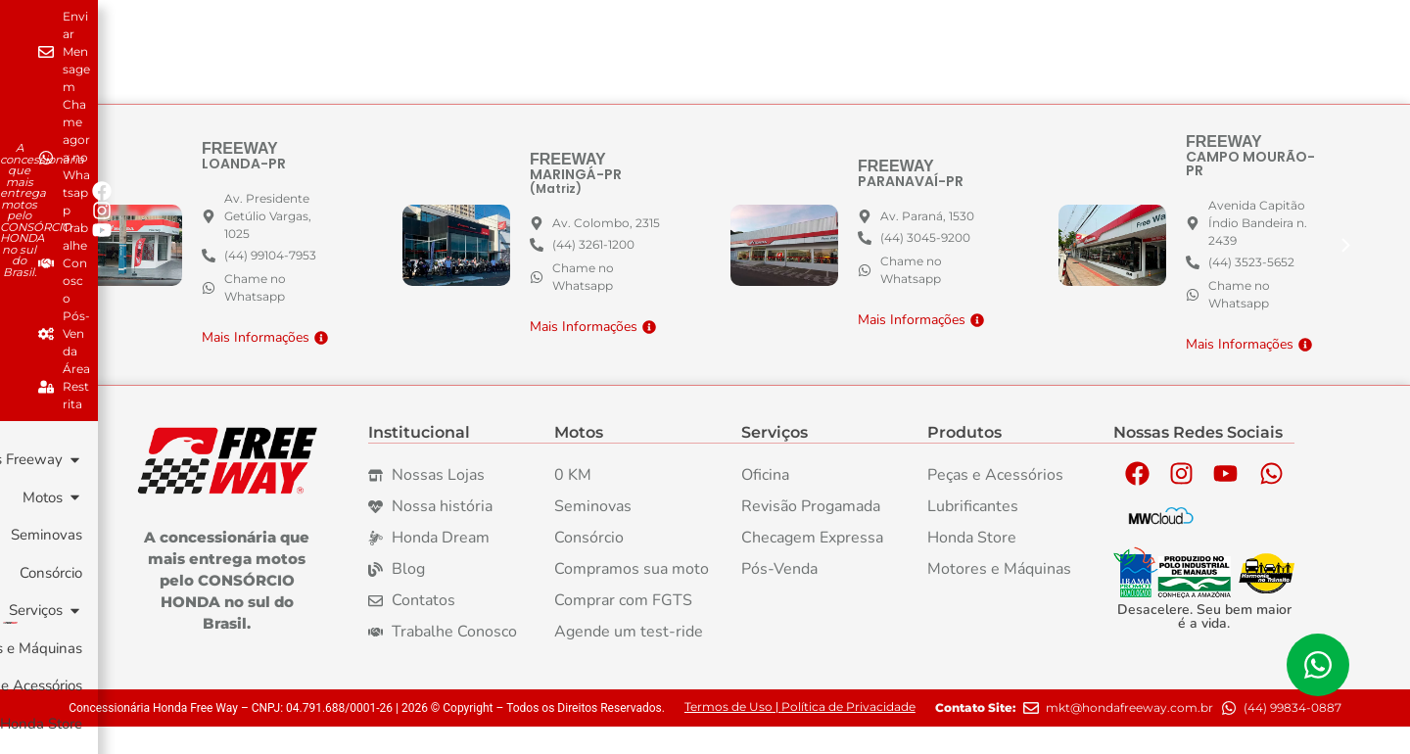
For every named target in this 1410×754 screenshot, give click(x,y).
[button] (1346, 272)
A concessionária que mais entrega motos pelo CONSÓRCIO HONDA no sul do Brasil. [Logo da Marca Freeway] (226, 607)
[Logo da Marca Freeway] (227, 488)
